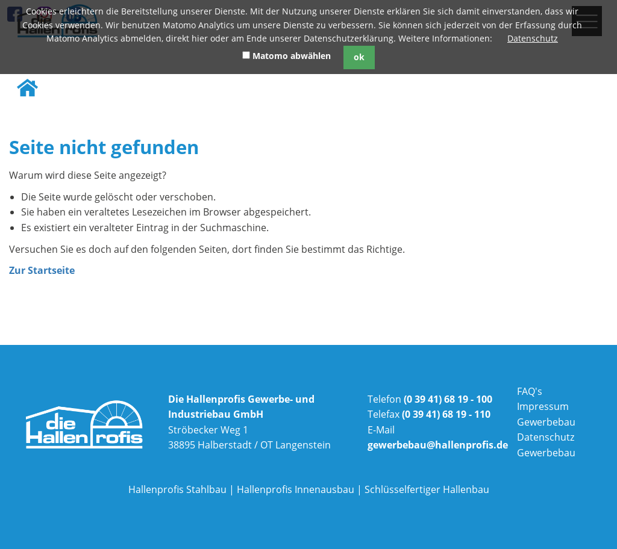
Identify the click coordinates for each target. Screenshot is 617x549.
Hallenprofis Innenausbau (295, 489)
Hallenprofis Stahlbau (177, 489)
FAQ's (529, 391)
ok (359, 57)
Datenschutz (532, 38)
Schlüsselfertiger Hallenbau (427, 489)
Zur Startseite (42, 270)
